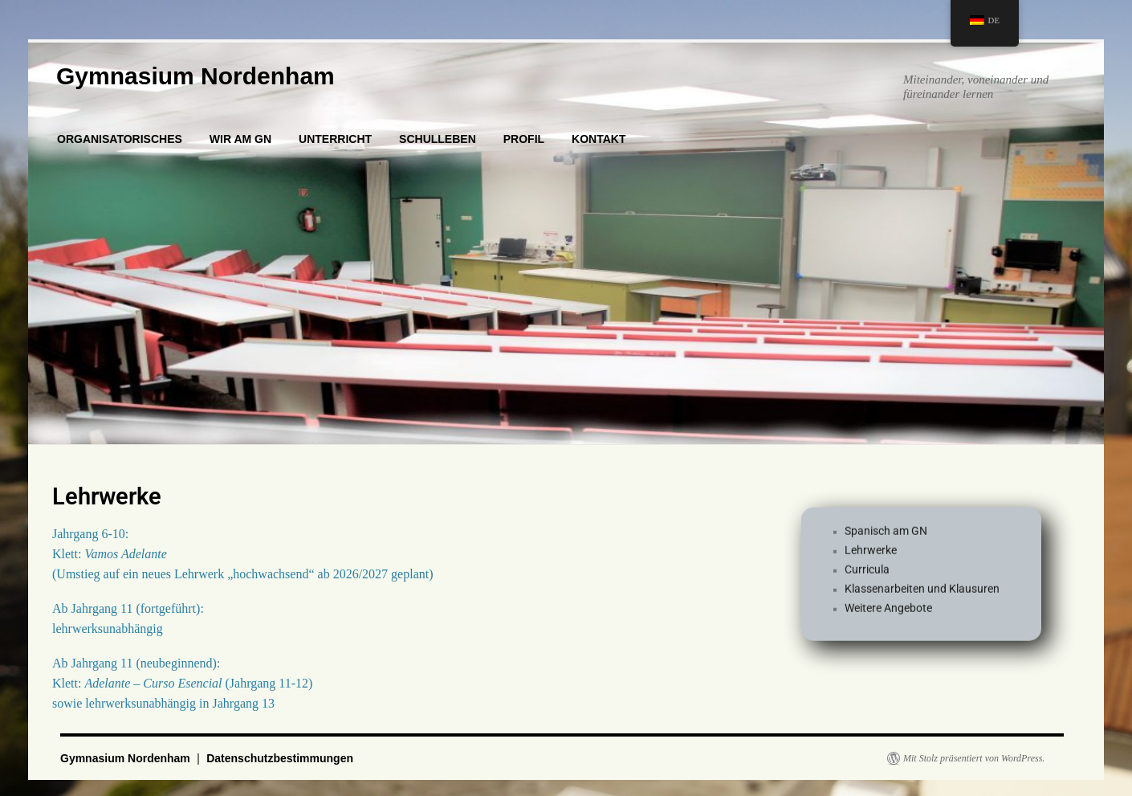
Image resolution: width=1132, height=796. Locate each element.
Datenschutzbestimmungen (279, 758)
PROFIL (523, 139)
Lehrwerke (871, 556)
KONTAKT (598, 139)
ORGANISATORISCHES (119, 139)
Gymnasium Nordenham (195, 76)
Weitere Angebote (888, 614)
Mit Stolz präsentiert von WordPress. (973, 758)
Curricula (867, 575)
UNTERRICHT (335, 139)
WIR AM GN (240, 139)
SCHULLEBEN (437, 139)
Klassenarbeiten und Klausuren (922, 595)
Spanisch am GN (886, 537)
